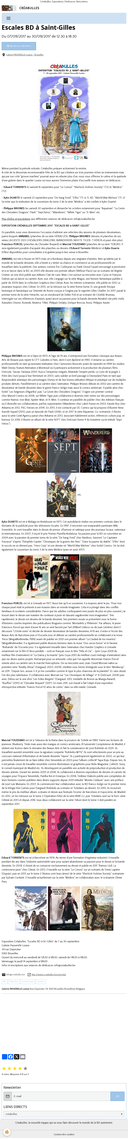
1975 (37, 258)
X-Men (52, 399)
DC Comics (83, 407)
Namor (14, 399)
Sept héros (44, 212)
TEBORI (115, 244)
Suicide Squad (10, 411)
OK (117, 1096)
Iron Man (25, 399)
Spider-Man (37, 399)
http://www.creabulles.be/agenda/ (49, 974)
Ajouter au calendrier (19, 46)
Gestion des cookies (64, 1134)
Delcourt (71, 419)
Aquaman (88, 411)
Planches (14, 981)
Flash (51, 411)
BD (4, 981)
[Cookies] (7, 1132)
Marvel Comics (16, 395)
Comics (40, 981)
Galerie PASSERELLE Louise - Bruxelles (25, 55)
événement (27, 981)
